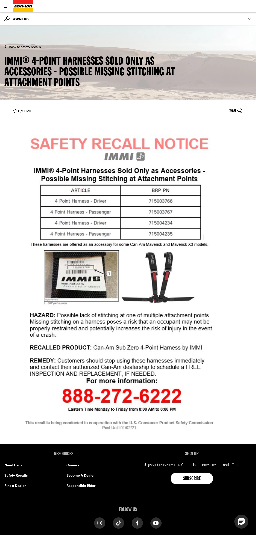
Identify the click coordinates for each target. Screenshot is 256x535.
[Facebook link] (137, 522)
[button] (241, 522)
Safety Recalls (16, 475)
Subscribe (192, 478)
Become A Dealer (80, 475)
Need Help (13, 465)
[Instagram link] (100, 522)
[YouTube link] (156, 522)
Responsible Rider (81, 485)
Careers (72, 465)
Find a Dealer (15, 485)
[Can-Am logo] (24, 6)
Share (236, 110)
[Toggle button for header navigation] (7, 6)
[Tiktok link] (118, 522)
